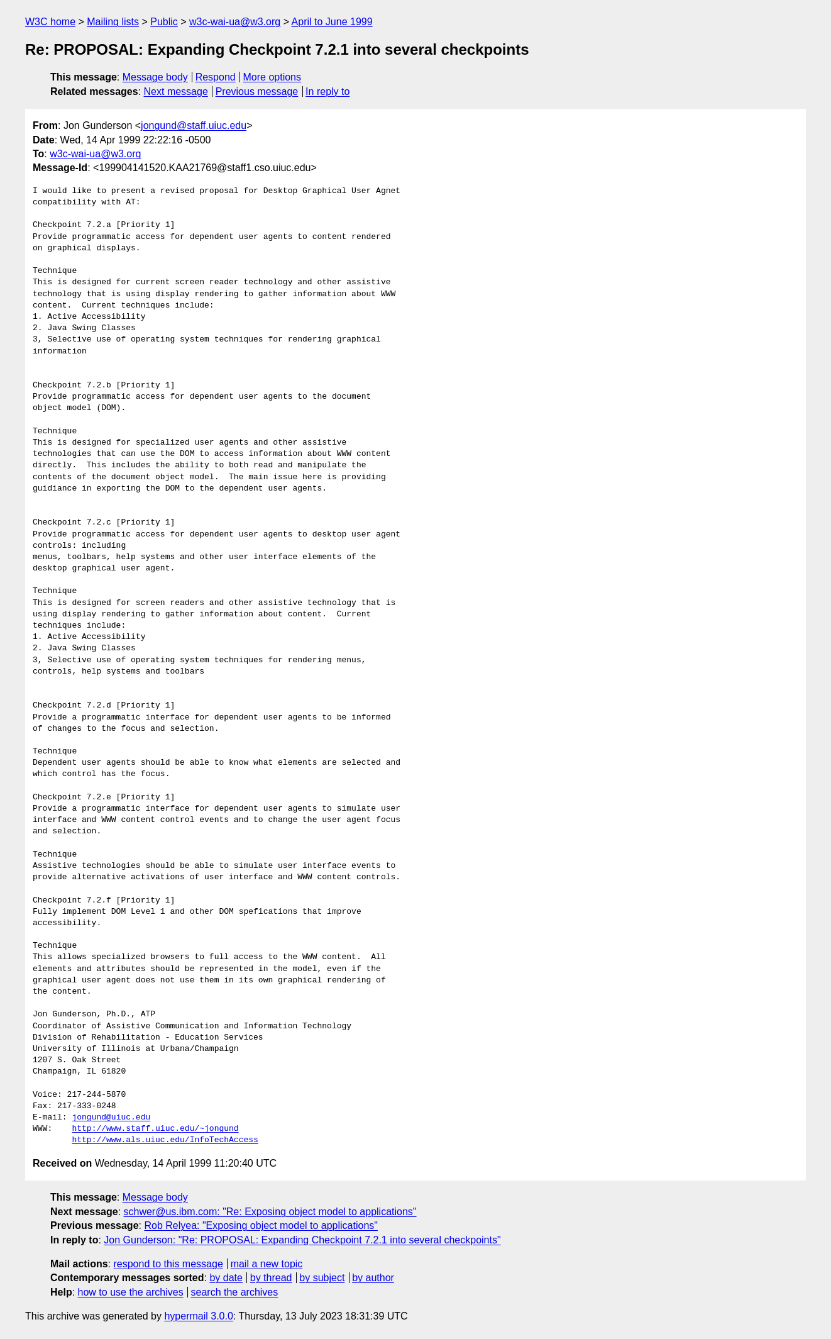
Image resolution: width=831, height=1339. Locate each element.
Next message (176, 91)
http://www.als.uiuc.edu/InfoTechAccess (165, 1140)
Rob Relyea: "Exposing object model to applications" (261, 1225)
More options (272, 77)
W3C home (50, 21)
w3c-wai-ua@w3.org (234, 21)
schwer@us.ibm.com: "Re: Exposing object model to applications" (270, 1211)
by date (225, 1277)
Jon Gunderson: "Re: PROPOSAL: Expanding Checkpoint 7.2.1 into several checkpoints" (302, 1240)
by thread (271, 1277)
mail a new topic (267, 1263)
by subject (321, 1277)
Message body (155, 77)
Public (164, 21)
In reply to (327, 91)
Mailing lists (113, 21)
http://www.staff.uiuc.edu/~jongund (155, 1129)
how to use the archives (131, 1292)
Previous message (257, 91)
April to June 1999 (332, 21)
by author (373, 1277)
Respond (215, 77)
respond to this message (168, 1263)
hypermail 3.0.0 (198, 1316)
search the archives (234, 1292)
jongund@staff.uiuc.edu (193, 125)
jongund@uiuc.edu (111, 1117)
